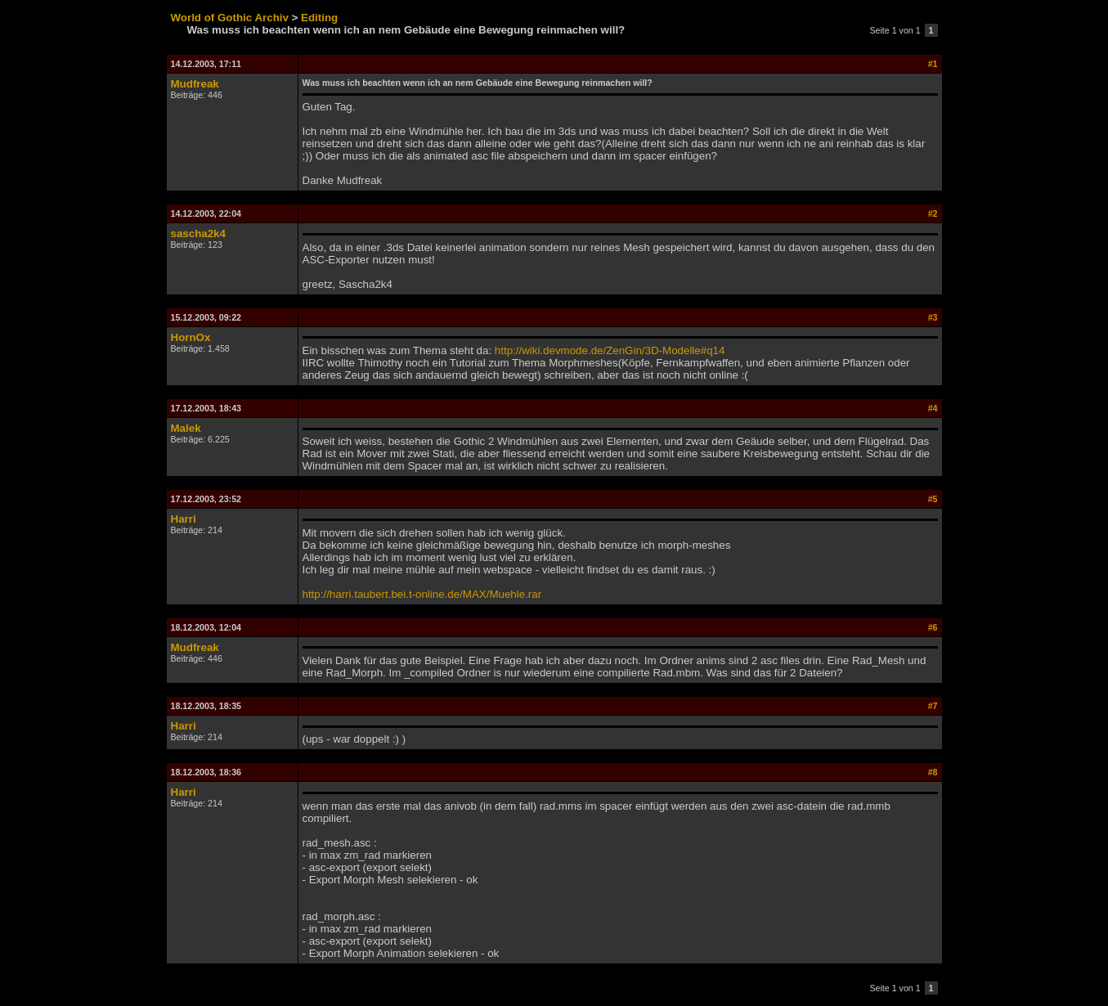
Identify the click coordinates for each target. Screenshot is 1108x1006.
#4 (933, 408)
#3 (933, 317)
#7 (933, 706)
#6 (933, 627)
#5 (933, 499)
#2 (933, 213)
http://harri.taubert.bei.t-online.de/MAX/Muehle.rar (422, 594)
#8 (933, 772)
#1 (933, 64)
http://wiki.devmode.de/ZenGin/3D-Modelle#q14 (610, 350)
